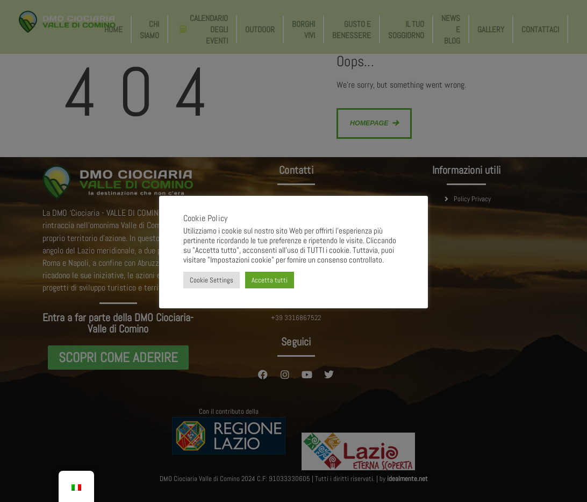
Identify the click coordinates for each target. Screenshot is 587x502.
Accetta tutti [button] (270, 280)
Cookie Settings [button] (211, 280)
